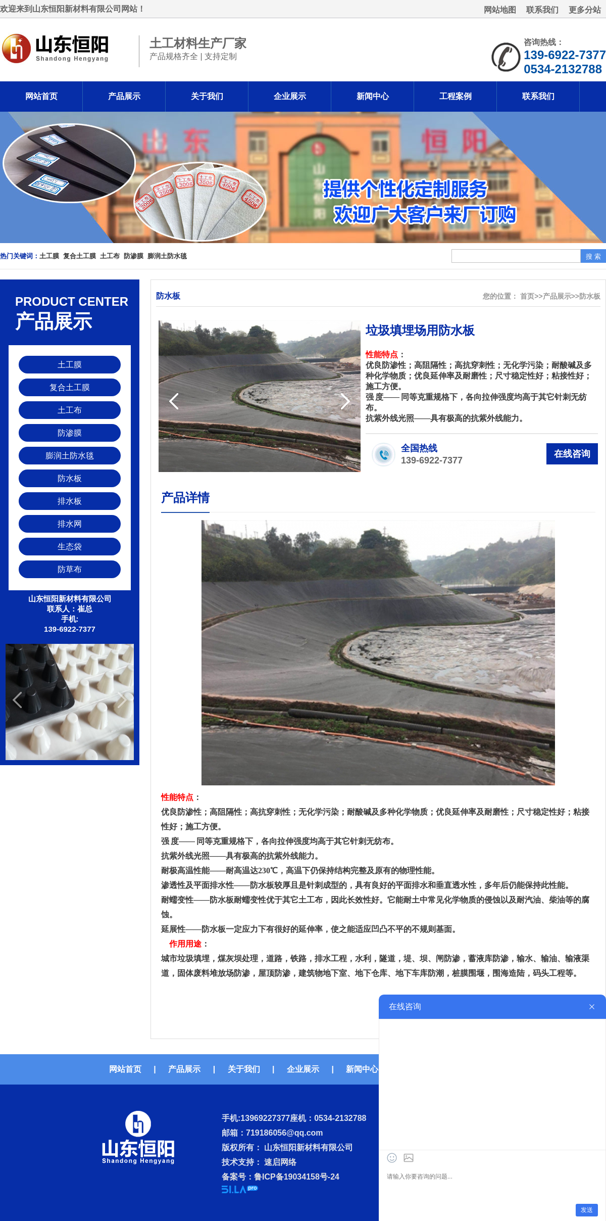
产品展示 (124, 96)
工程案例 (455, 96)
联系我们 (542, 10)
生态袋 (70, 546)
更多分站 (585, 10)
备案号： (238, 1176)
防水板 (70, 478)
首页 (527, 296)
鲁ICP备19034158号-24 (296, 1176)
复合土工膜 (79, 256)
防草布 (70, 569)
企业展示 (290, 96)
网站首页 (41, 96)
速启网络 (279, 1162)
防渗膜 (133, 256)
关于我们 (207, 96)
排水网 (70, 524)
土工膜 (49, 256)
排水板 (70, 501)
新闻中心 (373, 96)
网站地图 (500, 10)
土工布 (110, 256)
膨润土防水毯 (167, 256)
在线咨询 (572, 454)
